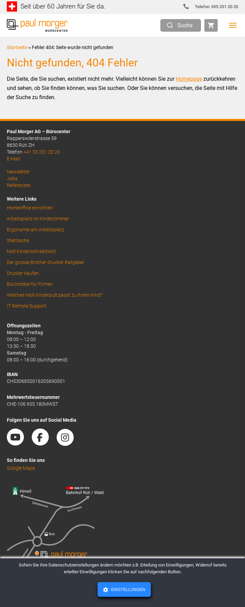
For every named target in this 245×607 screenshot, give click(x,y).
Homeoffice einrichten (30, 208)
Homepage (189, 79)
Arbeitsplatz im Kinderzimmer (38, 218)
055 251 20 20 (213, 6)
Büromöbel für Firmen (30, 284)
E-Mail (13, 158)
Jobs (12, 178)
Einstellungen (127, 589)
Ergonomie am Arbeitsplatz (35, 229)
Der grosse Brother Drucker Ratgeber (45, 262)
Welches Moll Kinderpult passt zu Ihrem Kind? (54, 295)
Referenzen (19, 185)
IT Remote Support (26, 306)
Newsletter (18, 171)
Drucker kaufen (23, 273)
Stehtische (18, 240)
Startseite (17, 47)
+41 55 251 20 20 (41, 152)
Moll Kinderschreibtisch (31, 251)
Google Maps (21, 468)
